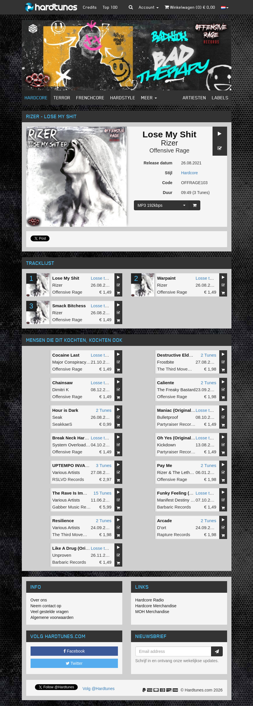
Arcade (164, 520)
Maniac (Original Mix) (179, 410)
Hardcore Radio (149, 600)
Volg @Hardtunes (99, 688)
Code (167, 182)
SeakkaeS (62, 424)
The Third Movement (177, 369)
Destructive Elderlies (178, 355)
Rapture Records (173, 534)
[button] (131, 7)
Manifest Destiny (173, 499)
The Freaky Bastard (176, 389)
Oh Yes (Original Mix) (179, 437)
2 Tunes (208, 355)
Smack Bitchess (69, 305)
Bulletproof (167, 417)
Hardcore (36, 97)
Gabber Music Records (74, 506)
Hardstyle (122, 97)
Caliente (165, 382)
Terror (62, 97)
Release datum (158, 163)
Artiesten (194, 97)
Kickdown (166, 444)
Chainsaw (62, 382)
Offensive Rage (169, 150)
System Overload (69, 444)
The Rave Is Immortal (74, 493)
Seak (57, 417)
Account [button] (149, 7)
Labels (220, 97)
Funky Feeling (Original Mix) (186, 493)
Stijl (168, 172)
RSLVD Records (68, 479)
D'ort (161, 527)
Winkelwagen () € (189, 7)
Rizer (169, 143)
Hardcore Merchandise (156, 605)
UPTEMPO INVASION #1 (77, 465)
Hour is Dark (65, 410)
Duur (167, 192)
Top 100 (110, 7)
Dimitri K (60, 389)
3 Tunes (103, 465)
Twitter (74, 663)
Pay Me (164, 465)
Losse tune (101, 278)
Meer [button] (149, 97)
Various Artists (66, 472)
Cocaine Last (65, 355)
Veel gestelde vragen (50, 611)
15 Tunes (102, 493)
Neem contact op (46, 605)
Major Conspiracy (69, 362)
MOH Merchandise (152, 611)
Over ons (39, 600)
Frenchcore (90, 97)
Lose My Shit (65, 278)
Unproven (61, 555)
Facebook (74, 651)
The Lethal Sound (190, 472)
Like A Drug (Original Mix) (79, 548)
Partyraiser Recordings (179, 424)
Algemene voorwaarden (52, 617)
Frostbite (165, 362)
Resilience (63, 520)
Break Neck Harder (71, 437)
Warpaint (166, 278)
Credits (90, 7)
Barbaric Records (174, 506)
